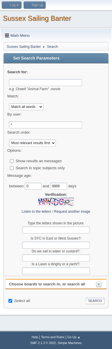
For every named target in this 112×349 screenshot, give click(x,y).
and (46, 186)
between (17, 186)
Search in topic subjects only (40, 167)
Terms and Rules (53, 337)
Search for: (17, 72)
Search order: (19, 132)
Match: (13, 96)
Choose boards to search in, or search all (47, 284)
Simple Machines (70, 343)
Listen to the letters (36, 212)
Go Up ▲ (73, 337)
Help (35, 337)
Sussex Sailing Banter (37, 18)
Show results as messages (39, 160)
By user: (14, 114)
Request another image (72, 212)
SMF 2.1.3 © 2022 (43, 343)
